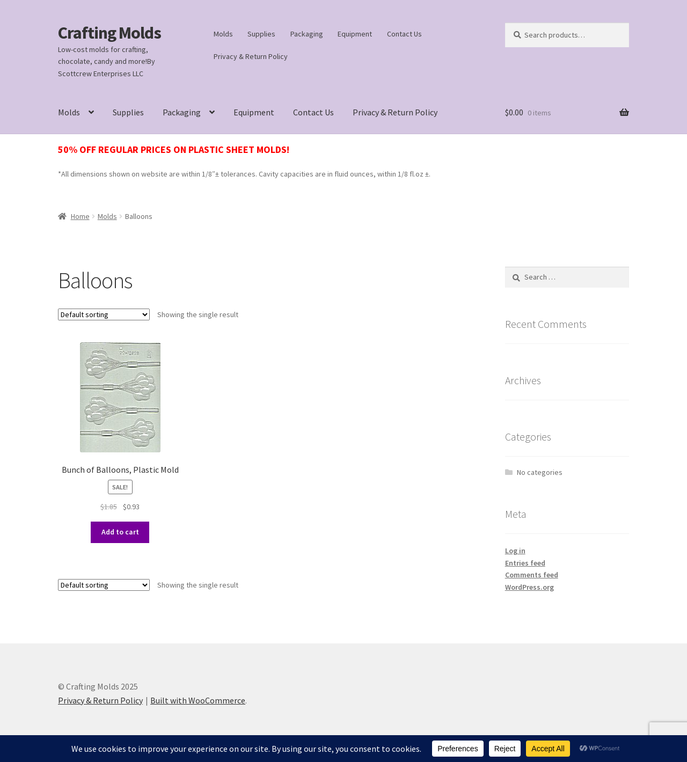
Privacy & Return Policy (251, 56)
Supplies (261, 34)
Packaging (306, 34)
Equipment (355, 34)
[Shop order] (104, 314)
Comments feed (531, 575)
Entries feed (525, 563)
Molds (223, 34)
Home (80, 216)
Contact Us (404, 34)
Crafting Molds (109, 32)
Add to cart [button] (120, 532)
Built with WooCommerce (197, 700)
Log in (515, 550)
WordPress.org (529, 587)
